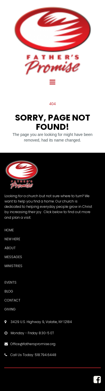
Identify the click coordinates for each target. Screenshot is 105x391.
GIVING (10, 309)
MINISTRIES (13, 265)
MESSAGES (13, 257)
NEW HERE (12, 239)
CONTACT (12, 300)
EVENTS (10, 282)
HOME (9, 230)
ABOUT (10, 248)
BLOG (8, 291)
